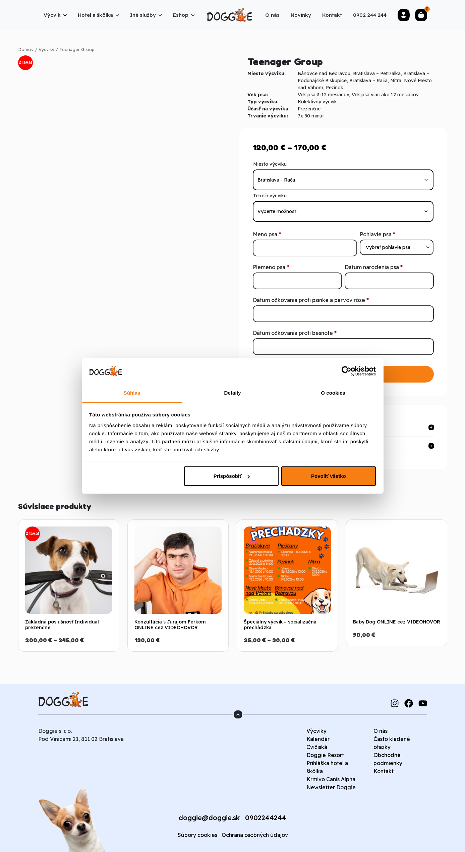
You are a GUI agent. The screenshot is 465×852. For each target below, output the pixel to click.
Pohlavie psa (377, 234)
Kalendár (318, 739)
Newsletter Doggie (331, 787)
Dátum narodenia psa (374, 267)
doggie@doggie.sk (209, 817)
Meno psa (267, 234)
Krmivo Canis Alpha (330, 779)
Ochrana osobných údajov (255, 835)
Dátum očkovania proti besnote (295, 333)
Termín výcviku (270, 196)
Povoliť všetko (328, 476)
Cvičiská (316, 747)
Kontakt (383, 771)
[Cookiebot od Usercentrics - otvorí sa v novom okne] (346, 371)
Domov (26, 49)
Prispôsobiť (232, 476)
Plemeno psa (271, 267)
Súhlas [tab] (132, 393)
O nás (380, 731)
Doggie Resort (325, 755)
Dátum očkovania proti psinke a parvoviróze (311, 300)
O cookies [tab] (333, 393)
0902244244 (265, 817)
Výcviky (46, 49)
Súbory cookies (197, 835)
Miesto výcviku (270, 164)
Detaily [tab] (232, 393)
